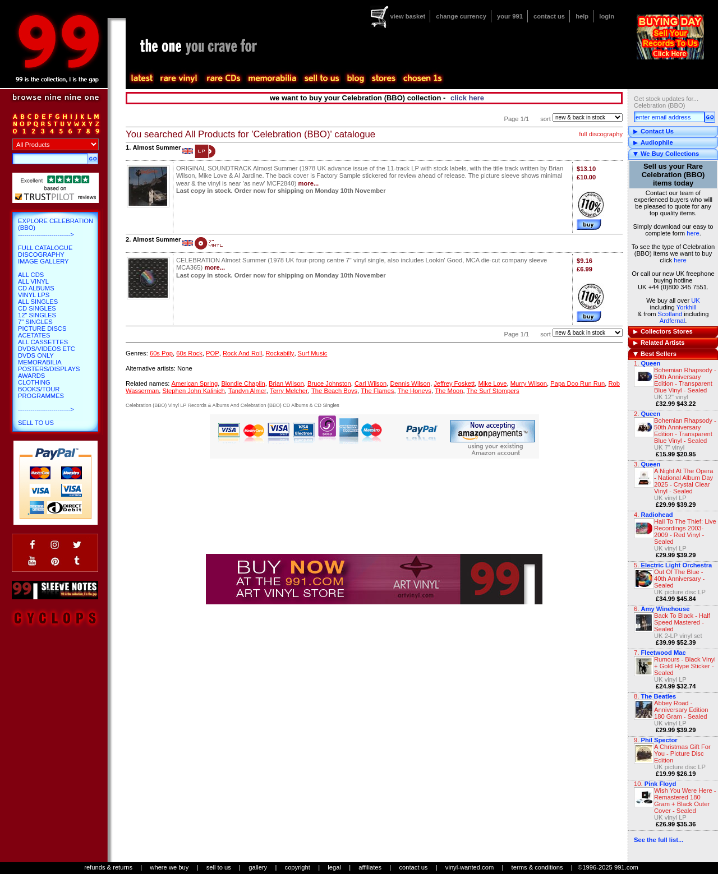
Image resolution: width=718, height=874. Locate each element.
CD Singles (37, 308)
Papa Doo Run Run (577, 383)
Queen (650, 363)
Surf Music (313, 353)
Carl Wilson (370, 383)
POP (212, 353)
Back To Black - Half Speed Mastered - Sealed (682, 622)
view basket (407, 16)
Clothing (34, 382)
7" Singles (35, 321)
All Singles (38, 301)
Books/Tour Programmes (41, 392)
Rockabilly (279, 353)
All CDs (31, 274)
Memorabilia (40, 362)
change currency (461, 16)
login (606, 16)
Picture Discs (42, 328)
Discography (41, 254)
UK (695, 300)
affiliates (369, 867)
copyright (297, 867)
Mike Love (492, 383)
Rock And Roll (242, 353)
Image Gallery (43, 261)
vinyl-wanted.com (469, 867)
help (582, 16)
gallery (257, 867)
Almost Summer (156, 147)
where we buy (169, 867)
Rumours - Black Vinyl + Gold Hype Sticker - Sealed (685, 666)
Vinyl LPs (33, 295)
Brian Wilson (286, 383)
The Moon (449, 390)
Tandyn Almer (247, 390)
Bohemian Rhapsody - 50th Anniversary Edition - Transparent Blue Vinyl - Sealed (685, 380)
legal (334, 867)
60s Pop (161, 353)
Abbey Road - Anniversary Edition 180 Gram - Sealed (681, 710)
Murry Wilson (528, 383)
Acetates (34, 335)
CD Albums (36, 288)
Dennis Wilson (410, 383)
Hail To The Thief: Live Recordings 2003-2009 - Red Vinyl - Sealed (685, 531)
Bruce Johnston (329, 383)
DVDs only (36, 355)
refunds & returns (108, 867)
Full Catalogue (45, 247)
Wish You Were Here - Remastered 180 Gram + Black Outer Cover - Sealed (685, 800)
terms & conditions (537, 867)
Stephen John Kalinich (193, 390)
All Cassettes (43, 342)
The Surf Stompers (493, 390)
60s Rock (189, 353)
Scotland (670, 314)
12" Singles (37, 315)
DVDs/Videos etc (46, 348)
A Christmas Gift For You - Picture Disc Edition (682, 753)
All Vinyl (33, 281)
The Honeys (414, 390)
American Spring (194, 383)
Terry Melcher (289, 390)
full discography (601, 134)
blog (355, 78)
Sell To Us (36, 422)
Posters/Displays (49, 369)
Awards (31, 375)
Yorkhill (686, 307)
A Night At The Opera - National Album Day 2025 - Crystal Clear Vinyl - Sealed (684, 481)
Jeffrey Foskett (454, 383)
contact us (549, 16)
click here (467, 98)
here (693, 233)
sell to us (218, 867)
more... (308, 183)
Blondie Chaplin (243, 383)
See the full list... (658, 839)
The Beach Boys (334, 390)
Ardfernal (672, 320)
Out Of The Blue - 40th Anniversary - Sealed (679, 578)
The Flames (377, 390)
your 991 (510, 16)
